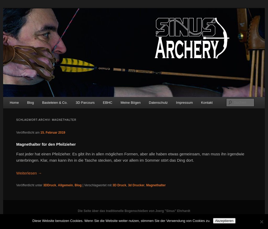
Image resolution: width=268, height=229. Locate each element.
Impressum (184, 103)
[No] (261, 221)
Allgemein (65, 185)
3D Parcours (85, 103)
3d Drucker (136, 185)
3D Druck (119, 185)
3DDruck (49, 185)
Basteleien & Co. (55, 103)
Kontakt (207, 103)
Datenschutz (158, 103)
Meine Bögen (131, 103)
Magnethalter (156, 185)
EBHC (107, 103)
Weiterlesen (29, 173)
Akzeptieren (224, 221)
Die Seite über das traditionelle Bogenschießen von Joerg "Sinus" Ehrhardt (134, 211)
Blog (30, 103)
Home (14, 103)
